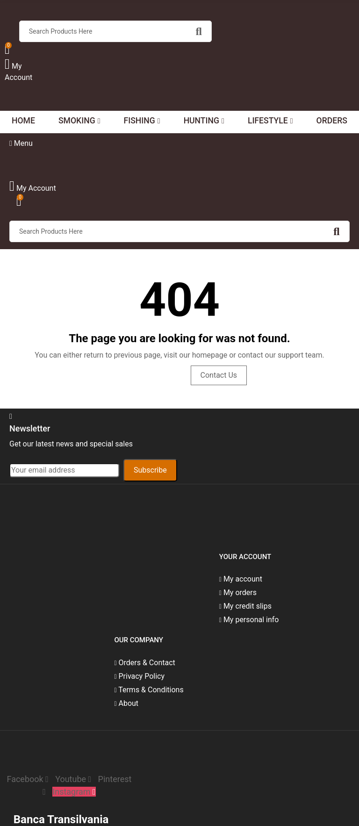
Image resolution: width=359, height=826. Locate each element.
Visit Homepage (148, 375)
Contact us (219, 375)
